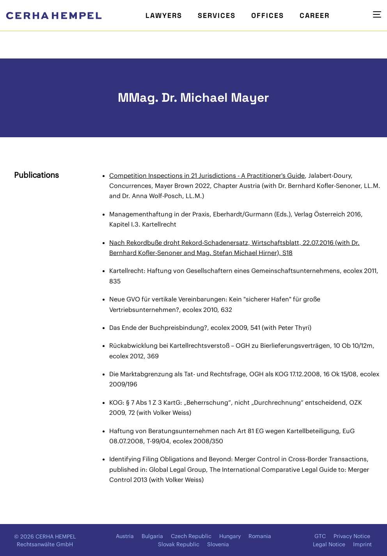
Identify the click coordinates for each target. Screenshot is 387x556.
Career (315, 15)
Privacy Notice (352, 536)
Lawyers (164, 15)
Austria (125, 536)
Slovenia (218, 544)
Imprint (362, 544)
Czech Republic (191, 536)
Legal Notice (329, 544)
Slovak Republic (178, 544)
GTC (320, 536)
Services (217, 15)
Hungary (230, 536)
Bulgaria (152, 536)
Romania (260, 536)
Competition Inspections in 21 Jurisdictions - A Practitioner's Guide (207, 175)
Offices (267, 15)
